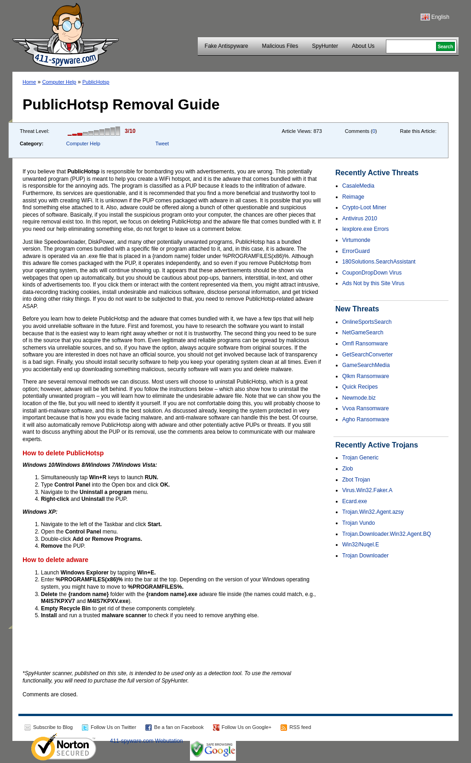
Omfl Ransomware (365, 343)
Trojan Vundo (358, 523)
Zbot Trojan (356, 479)
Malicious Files (280, 46)
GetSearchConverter (367, 354)
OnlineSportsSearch (366, 322)
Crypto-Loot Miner (364, 207)
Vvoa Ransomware (365, 408)
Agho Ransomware (365, 419)
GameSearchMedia (366, 365)
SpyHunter (325, 46)
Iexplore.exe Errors (365, 229)
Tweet (162, 143)
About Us (363, 46)
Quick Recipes (360, 387)
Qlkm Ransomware (365, 376)
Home (29, 82)
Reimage (353, 197)
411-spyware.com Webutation (146, 741)
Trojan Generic (360, 457)
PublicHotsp (95, 82)
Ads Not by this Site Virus (373, 283)
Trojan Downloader (365, 555)
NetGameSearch (362, 332)
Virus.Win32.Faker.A (367, 490)
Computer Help (59, 82)
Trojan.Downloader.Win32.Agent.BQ (386, 534)
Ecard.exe (354, 501)
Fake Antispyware (226, 46)
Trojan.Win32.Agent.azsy (373, 512)
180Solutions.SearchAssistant (378, 261)
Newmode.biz (359, 398)
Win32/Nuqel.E (360, 544)
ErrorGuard (356, 251)
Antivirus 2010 (359, 218)
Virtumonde (356, 240)
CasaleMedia (358, 186)
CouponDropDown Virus (372, 273)
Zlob (347, 468)
